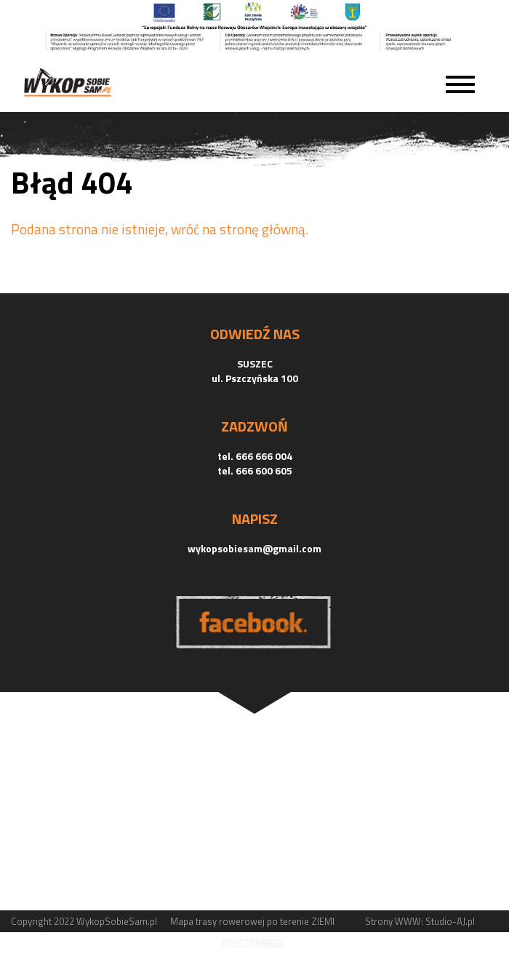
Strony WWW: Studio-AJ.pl (420, 921)
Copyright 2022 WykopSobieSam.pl (84, 921)
